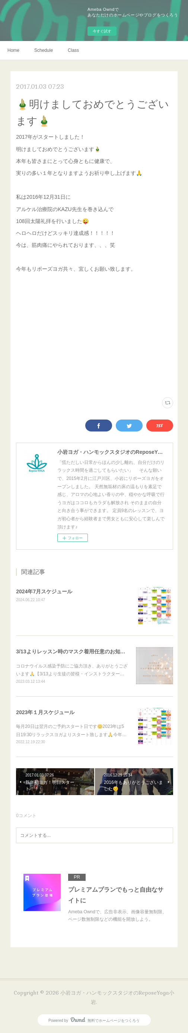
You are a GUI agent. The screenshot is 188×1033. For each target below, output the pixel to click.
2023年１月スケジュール (45, 712)
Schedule (43, 50)
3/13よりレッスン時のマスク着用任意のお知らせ (73, 651)
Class (73, 50)
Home (13, 50)
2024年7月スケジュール (44, 591)
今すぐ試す (102, 31)
